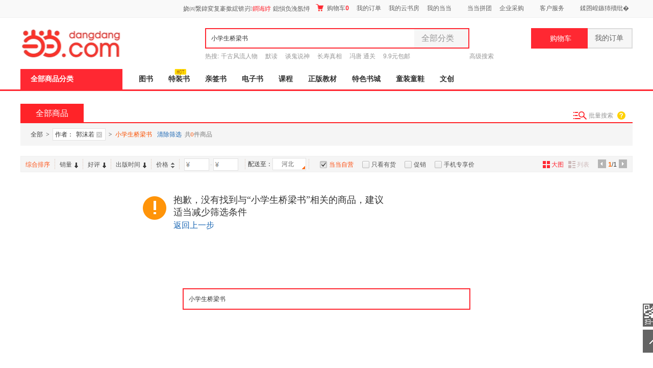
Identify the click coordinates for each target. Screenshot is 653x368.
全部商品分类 (52, 79)
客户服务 (552, 8)
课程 (286, 79)
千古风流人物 (239, 56)
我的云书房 (404, 8)
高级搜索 (481, 56)
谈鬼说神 (297, 56)
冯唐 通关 (362, 56)
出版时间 (131, 164)
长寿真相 (329, 56)
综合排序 (38, 164)
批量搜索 (601, 115)
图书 (146, 79)
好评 (97, 164)
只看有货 (383, 164)
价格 (165, 164)
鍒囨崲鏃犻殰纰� (604, 8)
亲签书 (216, 79)
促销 (420, 164)
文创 (447, 79)
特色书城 (366, 79)
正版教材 (322, 79)
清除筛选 (169, 134)
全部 (37, 134)
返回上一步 (193, 225)
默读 (271, 56)
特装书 (179, 79)
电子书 (252, 79)
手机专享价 (459, 164)
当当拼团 (479, 8)
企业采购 (511, 8)
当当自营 (341, 164)
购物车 (332, 8)
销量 (69, 164)
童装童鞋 (410, 79)
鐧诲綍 (262, 8)
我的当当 (439, 8)
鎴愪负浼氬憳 (291, 8)
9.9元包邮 (396, 56)
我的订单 (369, 8)
